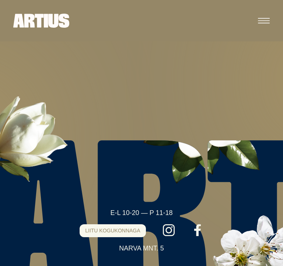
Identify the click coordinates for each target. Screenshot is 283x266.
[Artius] (41, 21)
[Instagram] (169, 230)
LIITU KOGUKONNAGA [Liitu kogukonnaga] (112, 230)
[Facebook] (197, 230)
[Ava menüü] (264, 21)
